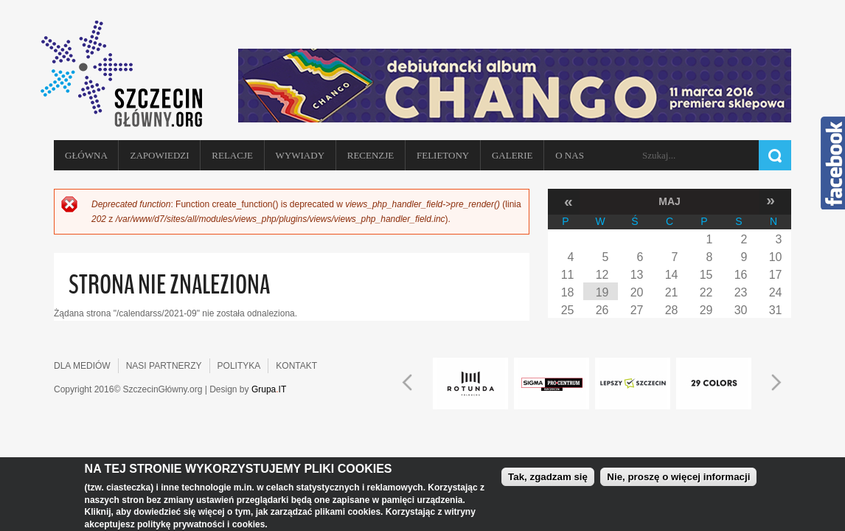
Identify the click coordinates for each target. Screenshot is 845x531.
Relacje (232, 155)
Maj (669, 201)
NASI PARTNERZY (164, 366)
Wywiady (300, 155)
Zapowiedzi (159, 155)
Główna (86, 155)
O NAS (569, 155)
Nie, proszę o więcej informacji (678, 476)
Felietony (443, 155)
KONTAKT (296, 366)
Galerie (512, 155)
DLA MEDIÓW (82, 366)
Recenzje (370, 155)
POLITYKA (239, 366)
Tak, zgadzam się (548, 476)
